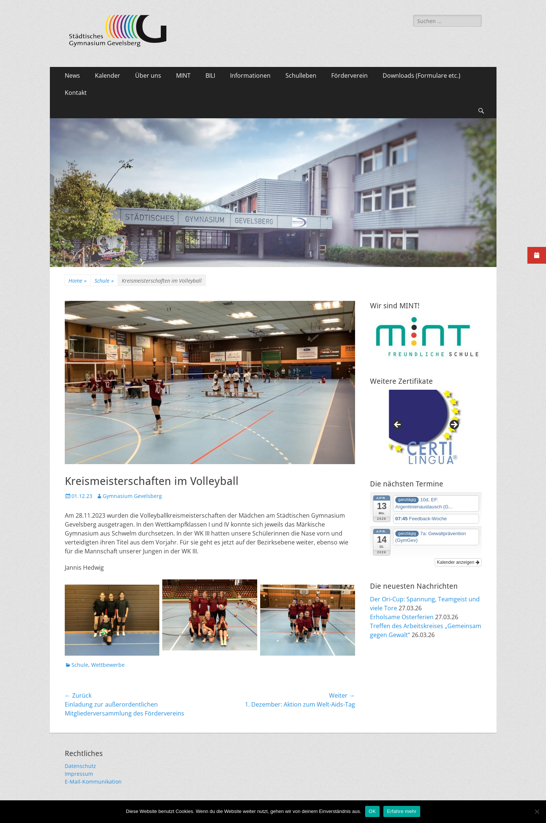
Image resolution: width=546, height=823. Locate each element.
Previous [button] (397, 425)
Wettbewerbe (108, 664)
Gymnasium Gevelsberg (132, 495)
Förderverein (349, 75)
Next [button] (453, 425)
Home (77, 280)
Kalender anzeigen (458, 562)
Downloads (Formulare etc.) (421, 75)
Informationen (250, 75)
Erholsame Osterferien (402, 617)
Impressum (79, 773)
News (72, 75)
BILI (210, 75)
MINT (183, 75)
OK (372, 811)
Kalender (107, 75)
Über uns (148, 75)
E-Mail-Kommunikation (93, 781)
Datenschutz (80, 765)
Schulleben (300, 75)
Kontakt (76, 93)
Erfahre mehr (401, 811)
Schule (104, 280)
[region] (426, 427)
